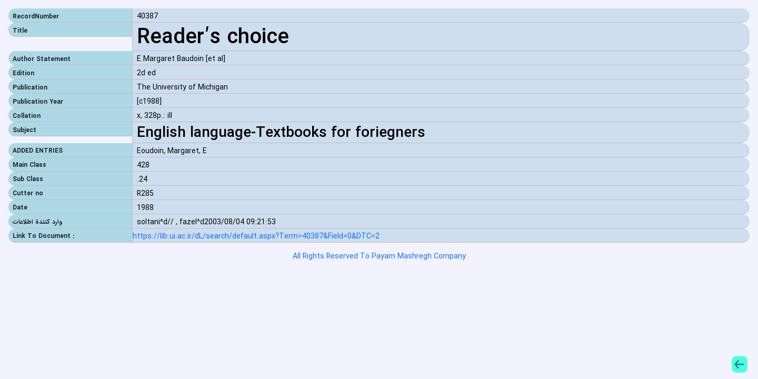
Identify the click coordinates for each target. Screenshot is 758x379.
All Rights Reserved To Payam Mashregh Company (379, 256)
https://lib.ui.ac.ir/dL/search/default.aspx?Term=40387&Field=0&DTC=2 (256, 236)
